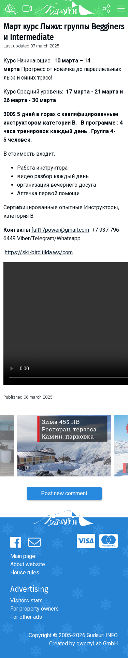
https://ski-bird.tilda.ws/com (39, 252)
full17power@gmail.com (60, 230)
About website (27, 564)
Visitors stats (26, 600)
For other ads (26, 617)
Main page (22, 556)
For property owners (34, 608)
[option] (64, 445)
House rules (24, 572)
